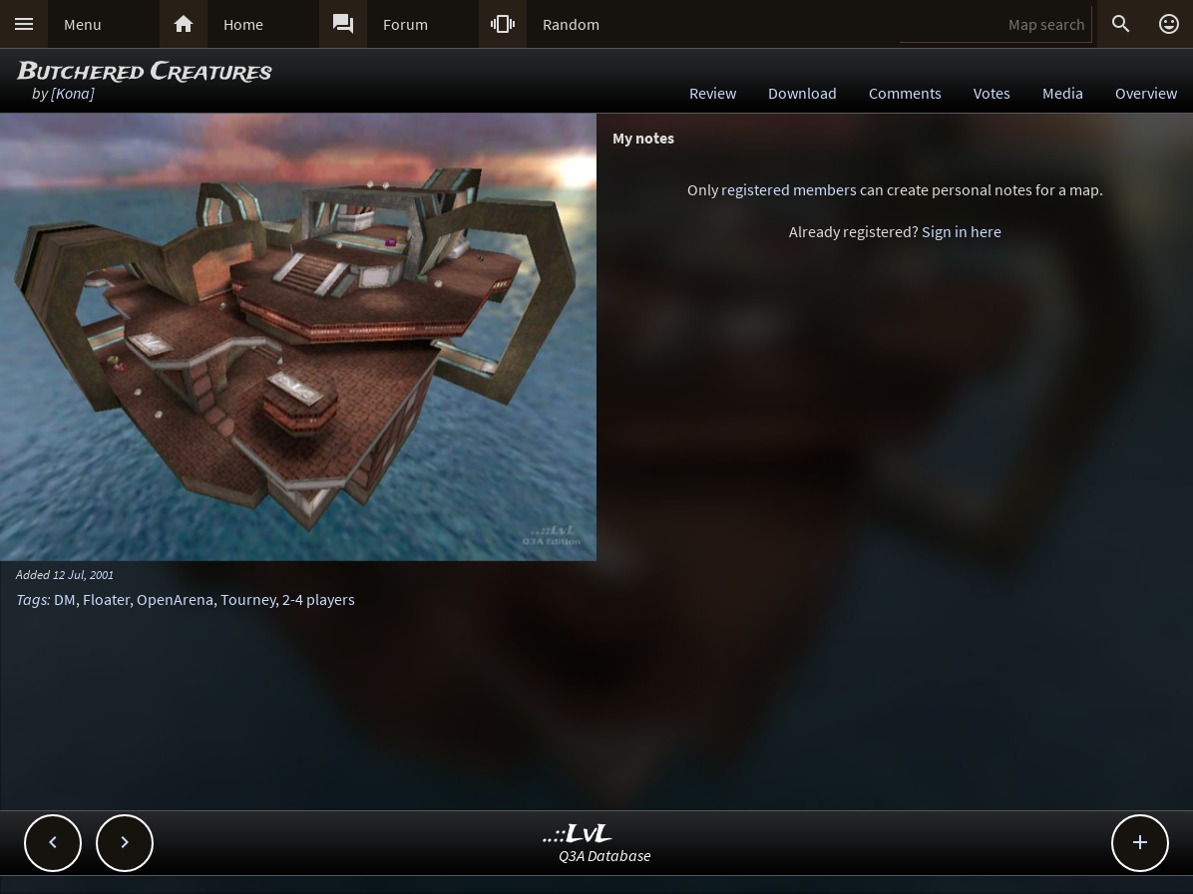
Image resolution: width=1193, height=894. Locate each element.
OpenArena (175, 599)
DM (65, 599)
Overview (1146, 93)
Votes (992, 93)
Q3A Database (605, 855)
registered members (789, 189)
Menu (83, 24)
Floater (106, 599)
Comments (905, 93)
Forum (405, 24)
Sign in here (961, 231)
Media (1062, 93)
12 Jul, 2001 (83, 574)
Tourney (247, 599)
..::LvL (578, 834)
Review (712, 93)
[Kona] (73, 93)
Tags (31, 599)
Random (571, 24)
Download (802, 93)
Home (243, 24)
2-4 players (318, 599)
